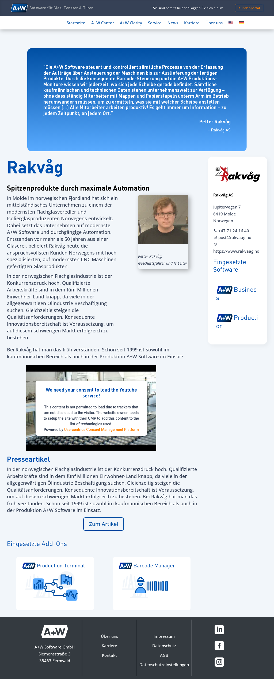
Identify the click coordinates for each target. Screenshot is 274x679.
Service (155, 23)
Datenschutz (164, 645)
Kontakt (109, 655)
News (173, 23)
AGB (164, 655)
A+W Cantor (102, 23)
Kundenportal (249, 8)
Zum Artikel (103, 524)
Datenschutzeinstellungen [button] (164, 664)
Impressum (164, 636)
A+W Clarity (131, 23)
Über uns (214, 23)
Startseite (76, 23)
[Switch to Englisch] (231, 24)
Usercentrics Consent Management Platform (101, 429)
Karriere (192, 23)
